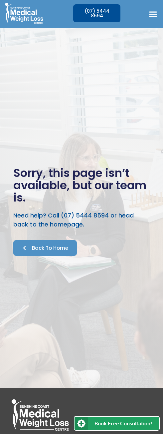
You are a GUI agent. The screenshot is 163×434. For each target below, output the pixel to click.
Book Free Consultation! (123, 423)
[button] (152, 13)
